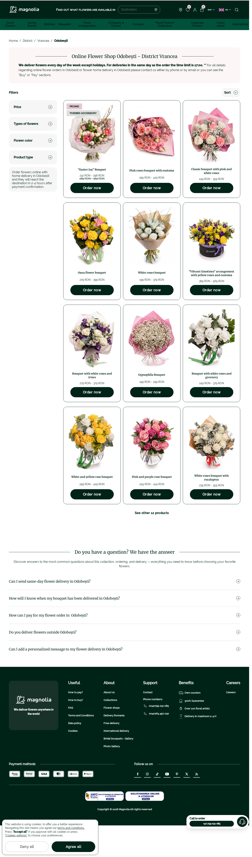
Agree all (73, 847)
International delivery (116, 762)
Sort (231, 93)
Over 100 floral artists (194, 740)
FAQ (70, 739)
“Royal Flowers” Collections (165, 24)
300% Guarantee (191, 732)
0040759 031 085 (156, 737)
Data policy (74, 754)
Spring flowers (32, 24)
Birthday (50, 24)
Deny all (27, 847)
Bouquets (65, 24)
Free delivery (111, 754)
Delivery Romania (114, 747)
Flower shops (112, 739)
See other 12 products (152, 513)
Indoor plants (221, 24)
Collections (110, 731)
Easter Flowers (10, 24)
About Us (109, 724)
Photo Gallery (112, 777)
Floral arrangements (87, 24)
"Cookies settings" (16, 835)
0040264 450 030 (156, 745)
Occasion (138, 24)
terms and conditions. (71, 827)
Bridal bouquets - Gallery (118, 770)
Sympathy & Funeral (116, 24)
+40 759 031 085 (211, 823)
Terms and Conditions (81, 747)
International (240, 24)
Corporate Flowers (197, 24)
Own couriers (189, 724)
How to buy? (75, 731)
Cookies (73, 762)
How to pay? (75, 724)
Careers (230, 724)
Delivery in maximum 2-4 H (197, 748)
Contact (148, 724)
